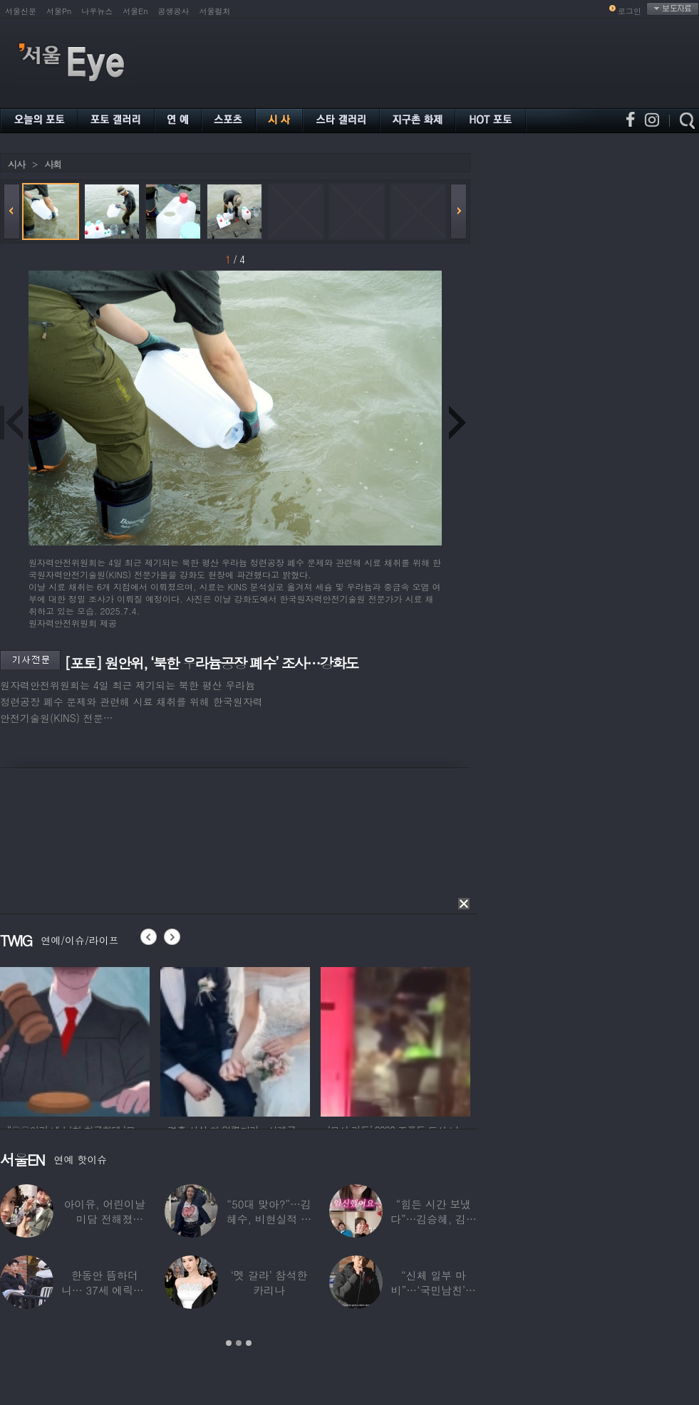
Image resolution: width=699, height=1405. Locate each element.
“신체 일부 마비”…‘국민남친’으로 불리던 (433, 1290)
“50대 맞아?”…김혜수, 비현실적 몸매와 (269, 1218)
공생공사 (174, 11)
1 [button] (229, 1343)
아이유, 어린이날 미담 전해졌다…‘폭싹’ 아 (104, 1218)
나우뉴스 (97, 11)
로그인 (629, 11)
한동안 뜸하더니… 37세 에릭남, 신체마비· (104, 1290)
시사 (16, 164)
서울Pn (58, 11)
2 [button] (239, 1343)
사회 (52, 164)
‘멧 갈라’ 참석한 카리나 (269, 1282)
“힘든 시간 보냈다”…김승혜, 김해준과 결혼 (433, 1218)
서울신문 (20, 11)
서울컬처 (215, 11)
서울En (135, 11)
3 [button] (249, 1343)
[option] (75, 1040)
